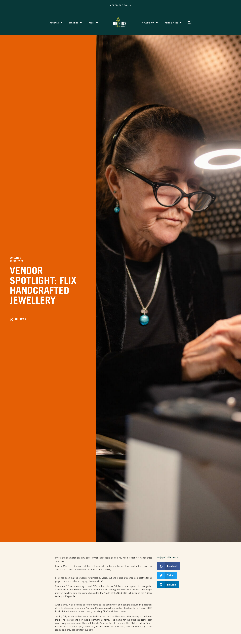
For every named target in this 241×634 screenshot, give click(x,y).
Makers (75, 22)
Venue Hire (173, 22)
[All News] (11, 319)
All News (20, 319)
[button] (189, 22)
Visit (93, 22)
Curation (15, 258)
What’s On (150, 22)
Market (56, 22)
